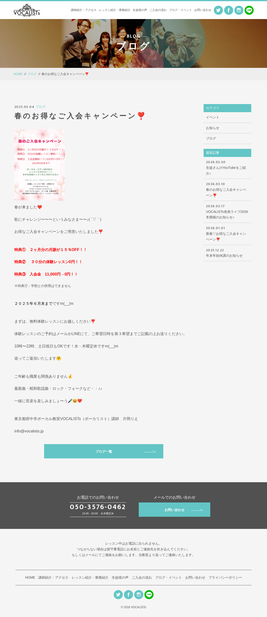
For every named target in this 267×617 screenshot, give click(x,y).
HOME (18, 74)
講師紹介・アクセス (84, 10)
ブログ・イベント (180, 10)
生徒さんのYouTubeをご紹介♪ (227, 167)
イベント (212, 117)
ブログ (32, 74)
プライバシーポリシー (225, 577)
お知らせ (212, 128)
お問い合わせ (202, 10)
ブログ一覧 (125, 451)
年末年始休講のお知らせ (227, 252)
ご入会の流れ (158, 10)
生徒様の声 (140, 10)
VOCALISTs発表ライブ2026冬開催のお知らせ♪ (227, 211)
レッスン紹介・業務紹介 (114, 10)
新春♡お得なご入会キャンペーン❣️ (227, 233)
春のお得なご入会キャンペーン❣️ (227, 189)
